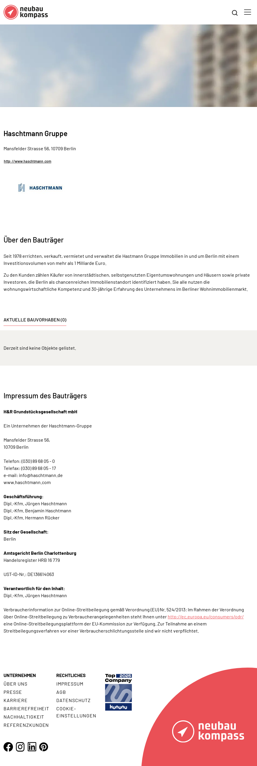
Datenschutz (73, 700)
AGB (61, 692)
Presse (13, 692)
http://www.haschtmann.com (27, 161)
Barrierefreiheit (26, 708)
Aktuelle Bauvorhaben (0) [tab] (35, 319)
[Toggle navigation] (247, 12)
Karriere (16, 700)
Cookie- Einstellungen (76, 712)
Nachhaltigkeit (24, 716)
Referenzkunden (26, 725)
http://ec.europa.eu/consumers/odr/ (206, 616)
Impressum (69, 683)
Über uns (15, 683)
